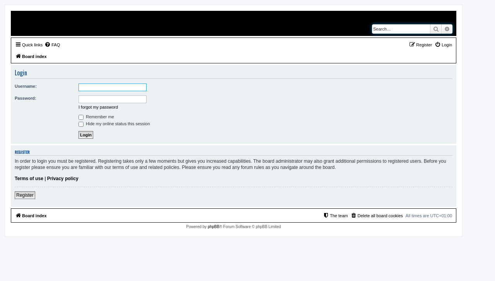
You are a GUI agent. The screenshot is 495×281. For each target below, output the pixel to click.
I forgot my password (98, 107)
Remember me (96, 116)
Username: (26, 86)
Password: (25, 98)
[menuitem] (52, 44)
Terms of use (29, 178)
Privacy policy (63, 178)
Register (25, 195)
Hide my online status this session (114, 123)
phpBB (213, 227)
